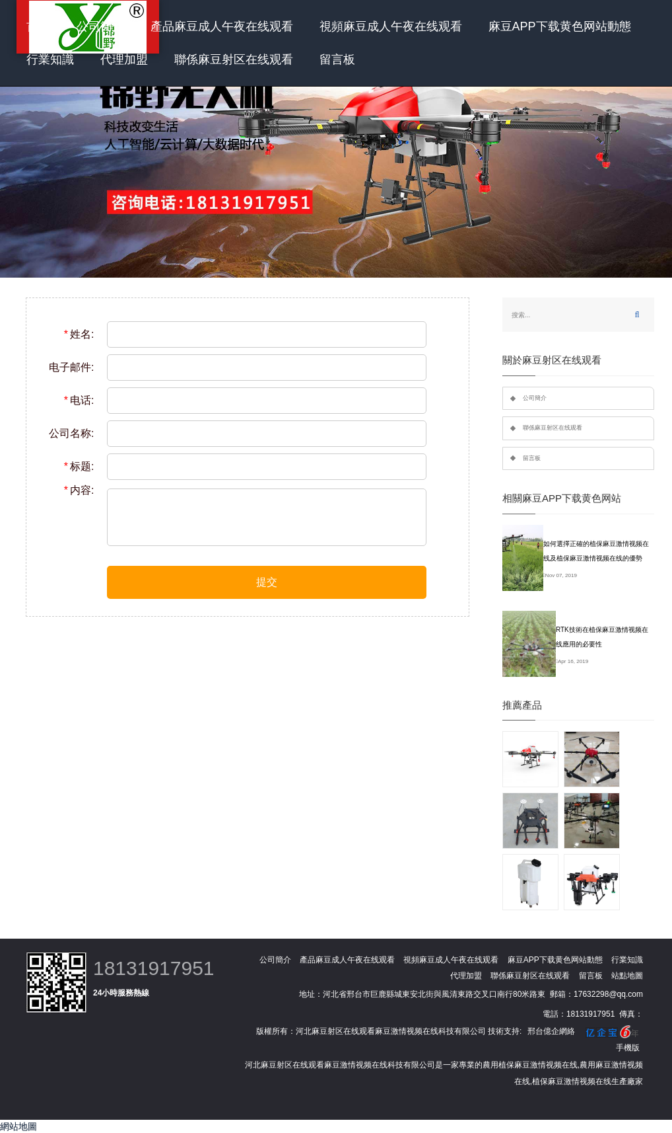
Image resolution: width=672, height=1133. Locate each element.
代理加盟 (124, 59)
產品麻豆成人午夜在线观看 (222, 26)
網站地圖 (18, 1126)
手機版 (628, 1047)
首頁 (38, 26)
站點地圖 (627, 975)
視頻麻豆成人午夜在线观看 (390, 26)
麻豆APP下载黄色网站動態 (559, 26)
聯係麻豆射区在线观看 (233, 59)
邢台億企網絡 (551, 1031)
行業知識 (50, 59)
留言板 (337, 59)
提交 (266, 582)
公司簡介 (100, 26)
